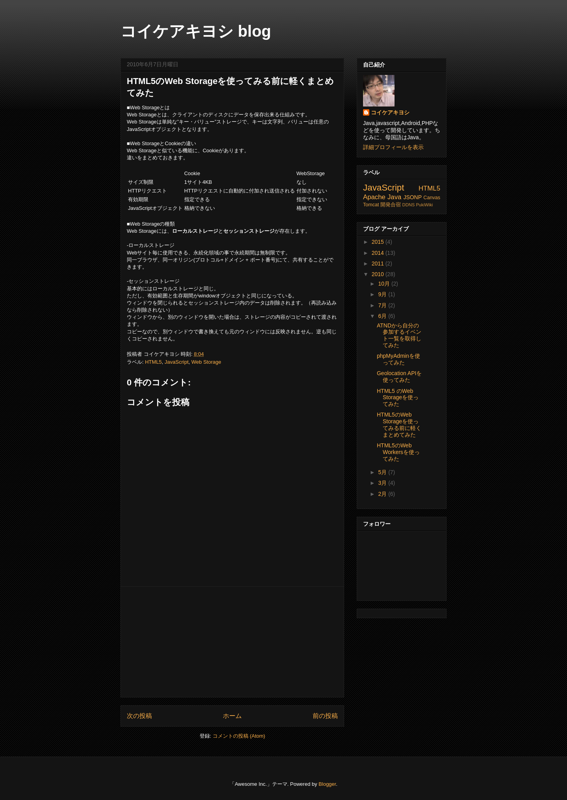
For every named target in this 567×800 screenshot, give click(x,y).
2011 (378, 263)
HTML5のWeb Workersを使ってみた (398, 452)
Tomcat (371, 204)
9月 (383, 294)
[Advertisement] (232, 642)
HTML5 (153, 362)
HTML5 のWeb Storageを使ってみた (398, 397)
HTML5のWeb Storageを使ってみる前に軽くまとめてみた (399, 424)
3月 (383, 483)
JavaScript (177, 362)
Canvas (431, 197)
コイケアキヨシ (390, 112)
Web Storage (206, 362)
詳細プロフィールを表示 (393, 147)
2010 (378, 274)
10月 (384, 283)
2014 (378, 253)
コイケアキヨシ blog (195, 31)
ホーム (232, 715)
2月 (383, 494)
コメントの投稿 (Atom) (239, 736)
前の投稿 (325, 715)
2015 (378, 242)
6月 (383, 316)
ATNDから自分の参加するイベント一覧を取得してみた (399, 335)
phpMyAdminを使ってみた (398, 359)
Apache (374, 197)
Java (394, 197)
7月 (383, 305)
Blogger (327, 784)
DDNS (408, 204)
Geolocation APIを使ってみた (399, 376)
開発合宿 (390, 204)
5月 (383, 472)
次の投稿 (139, 715)
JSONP (412, 197)
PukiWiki (424, 204)
